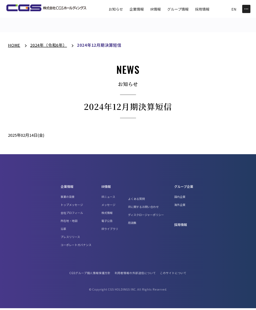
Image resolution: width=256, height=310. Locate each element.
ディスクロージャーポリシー (146, 217)
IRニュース (108, 199)
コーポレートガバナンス (76, 247)
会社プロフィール (72, 215)
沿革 (63, 231)
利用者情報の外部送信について (135, 275)
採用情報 (180, 226)
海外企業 (179, 207)
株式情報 (107, 215)
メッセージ (108, 207)
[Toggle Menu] (246, 9)
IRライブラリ (109, 231)
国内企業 (179, 199)
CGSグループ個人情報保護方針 (90, 275)
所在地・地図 (69, 223)
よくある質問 (136, 201)
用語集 (132, 225)
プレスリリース (70, 239)
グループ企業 (183, 188)
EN (233, 9)
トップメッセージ (72, 207)
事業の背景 (68, 199)
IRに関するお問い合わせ (143, 209)
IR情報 (106, 188)
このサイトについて (173, 275)
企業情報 (67, 188)
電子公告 (107, 223)
